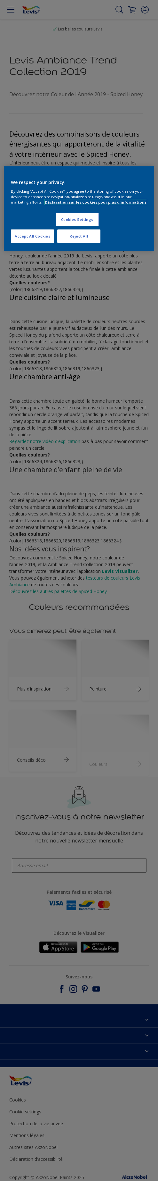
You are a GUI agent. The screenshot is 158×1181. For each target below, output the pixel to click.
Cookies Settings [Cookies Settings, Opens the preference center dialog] (77, 219)
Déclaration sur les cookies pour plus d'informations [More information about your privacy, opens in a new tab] (95, 202)
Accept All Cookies (32, 236)
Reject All (79, 236)
